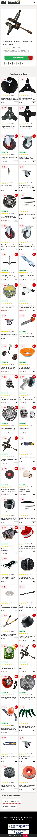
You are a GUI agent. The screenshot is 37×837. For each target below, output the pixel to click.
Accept (25, 835)
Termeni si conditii (9, 818)
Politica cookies (18, 819)
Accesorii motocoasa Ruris (11, 801)
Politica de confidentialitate (24, 818)
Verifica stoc (23, 58)
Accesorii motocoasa (9, 806)
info (16, 102)
